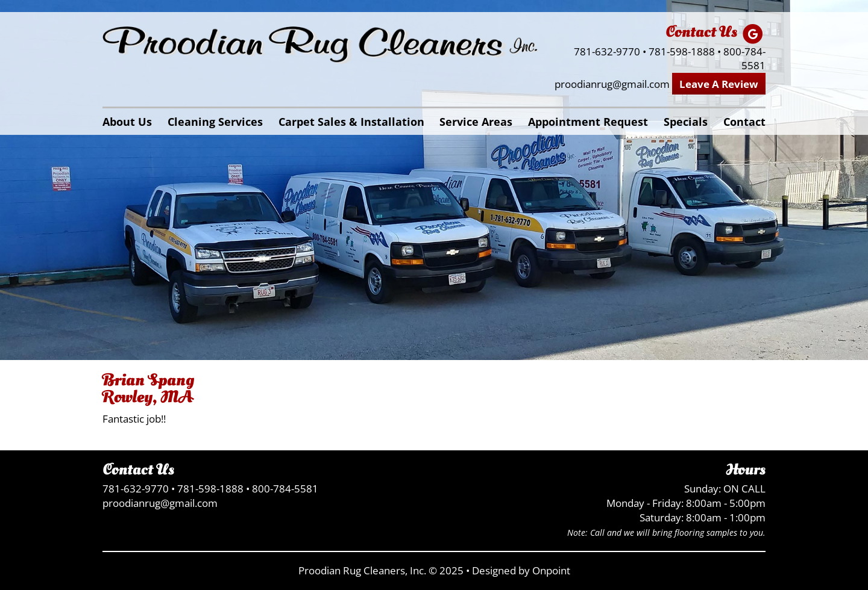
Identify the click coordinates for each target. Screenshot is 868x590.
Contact (744, 121)
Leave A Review (718, 84)
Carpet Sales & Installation (351, 121)
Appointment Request (588, 121)
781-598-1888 (682, 51)
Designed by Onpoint (521, 570)
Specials (686, 121)
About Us (127, 121)
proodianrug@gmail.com (612, 84)
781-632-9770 (607, 51)
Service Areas (475, 121)
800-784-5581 (744, 59)
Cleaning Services (215, 121)
